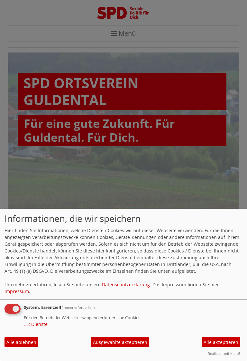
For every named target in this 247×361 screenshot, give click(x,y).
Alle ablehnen (21, 342)
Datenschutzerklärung (126, 284)
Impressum (17, 291)
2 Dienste (36, 324)
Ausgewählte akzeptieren (120, 342)
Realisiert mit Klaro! (224, 353)
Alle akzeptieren (221, 342)
